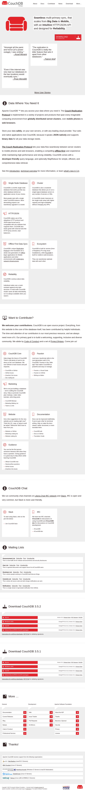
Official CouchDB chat (11, 461)
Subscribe (19, 558)
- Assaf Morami (20, 54)
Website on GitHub (10, 431)
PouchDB (48, 253)
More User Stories (42, 92)
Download (69, 4)
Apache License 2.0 (39, 787)
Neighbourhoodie (14, 769)
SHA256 (80, 617)
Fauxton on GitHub (39, 373)
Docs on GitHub (38, 433)
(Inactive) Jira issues (11, 375)
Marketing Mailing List (11, 403)
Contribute (51, 4)
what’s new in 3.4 (71, 171)
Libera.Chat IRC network (46, 496)
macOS (7, 626)
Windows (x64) (9, 621)
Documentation (14, 712)
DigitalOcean (12, 774)
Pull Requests (41, 720)
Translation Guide (39, 436)
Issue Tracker (41, 716)
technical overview (29, 171)
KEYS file (26, 634)
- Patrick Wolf (49, 59)
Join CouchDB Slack (11, 523)
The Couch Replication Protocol (17, 147)
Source (7, 617)
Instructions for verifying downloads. (12, 634)
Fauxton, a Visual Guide (41, 370)
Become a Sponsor (67, 720)
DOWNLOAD (68, 37)
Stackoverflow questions (12, 464)
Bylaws (14, 725)
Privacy (67, 729)
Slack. (63, 496)
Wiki (41, 712)
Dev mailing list (9, 377)
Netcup (9, 778)
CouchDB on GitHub (11, 370)
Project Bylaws (57, 341)
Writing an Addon (39, 375)
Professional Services (14, 733)
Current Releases (14, 716)
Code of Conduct (31, 341)
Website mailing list (11, 436)
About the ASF (67, 712)
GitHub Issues (9, 373)
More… (78, 4)
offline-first (60, 151)
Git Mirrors (41, 725)
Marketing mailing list (11, 433)
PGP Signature (74, 617)
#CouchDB (37, 529)
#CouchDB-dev (38, 531)
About (35, 4)
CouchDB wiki (38, 431)
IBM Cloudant (7, 765)
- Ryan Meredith (20, 79)
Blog (14, 720)
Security (67, 725)
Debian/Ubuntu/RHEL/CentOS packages (17, 630)
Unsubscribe (30, 558)
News (60, 4)
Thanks (67, 716)
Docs (42, 4)
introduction (14, 171)
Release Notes (67, 617)
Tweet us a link (9, 405)
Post (24, 558)
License (67, 733)
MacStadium (9, 761)
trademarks (28, 788)
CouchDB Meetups (10, 401)
